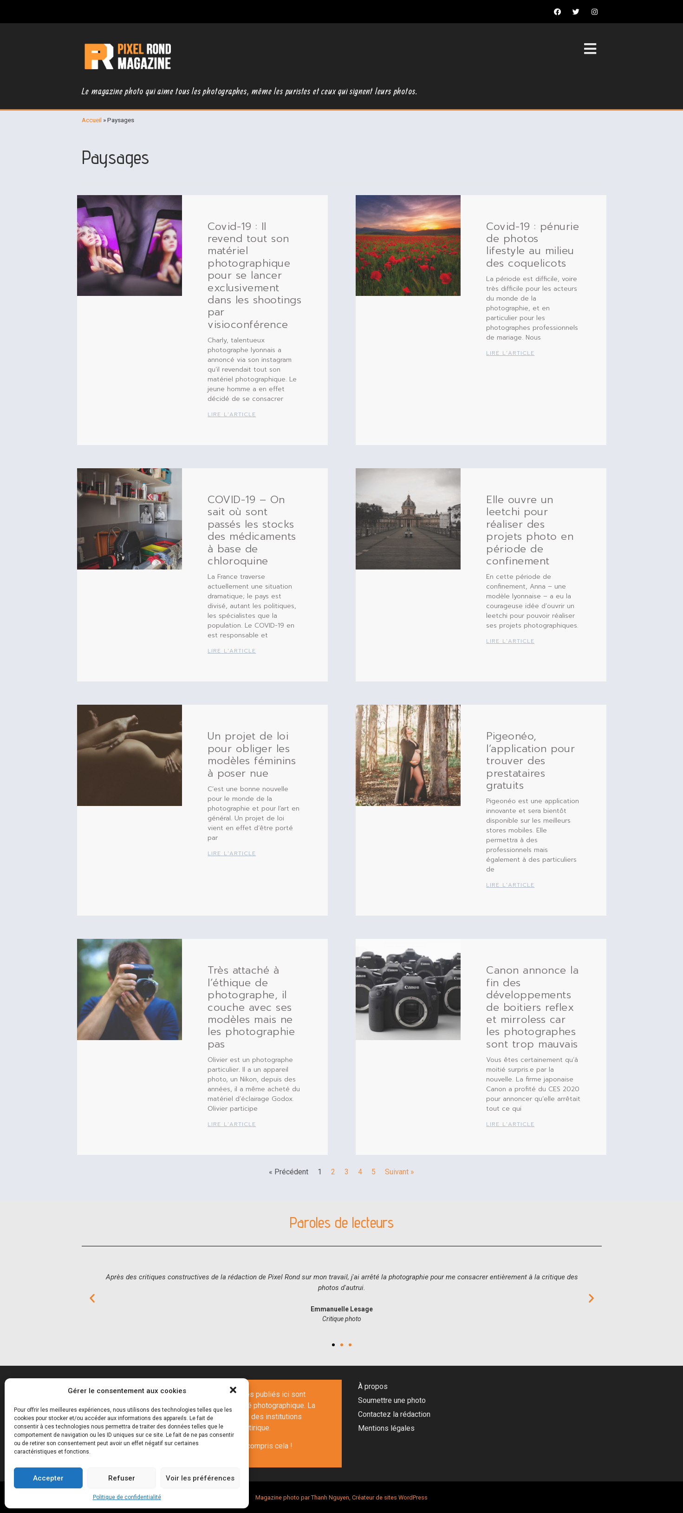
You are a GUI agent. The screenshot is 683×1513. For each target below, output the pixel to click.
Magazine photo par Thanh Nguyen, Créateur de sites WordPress (341, 1497)
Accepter (48, 1478)
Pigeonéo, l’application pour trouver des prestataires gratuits (530, 760)
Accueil (92, 120)
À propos (373, 1386)
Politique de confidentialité (127, 1497)
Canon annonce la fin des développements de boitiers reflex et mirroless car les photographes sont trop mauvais (532, 1007)
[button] (234, 1390)
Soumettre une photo (392, 1400)
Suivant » (399, 1171)
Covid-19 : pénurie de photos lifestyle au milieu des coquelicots (532, 245)
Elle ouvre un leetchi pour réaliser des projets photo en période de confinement (529, 530)
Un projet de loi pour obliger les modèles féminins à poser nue (252, 754)
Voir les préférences (200, 1478)
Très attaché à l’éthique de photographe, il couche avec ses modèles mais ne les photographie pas (251, 1007)
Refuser (121, 1478)
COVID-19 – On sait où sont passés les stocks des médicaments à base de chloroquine (252, 530)
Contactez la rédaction (394, 1414)
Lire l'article (232, 414)
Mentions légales (386, 1428)
